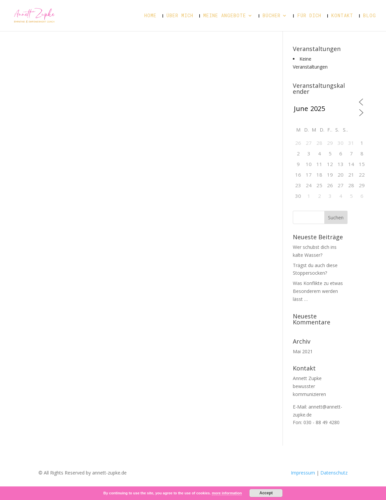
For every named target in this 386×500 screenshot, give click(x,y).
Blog (369, 16)
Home (150, 16)
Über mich (179, 16)
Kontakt (342, 16)
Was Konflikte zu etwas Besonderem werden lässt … (318, 291)
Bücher (272, 16)
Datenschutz (333, 473)
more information (227, 493)
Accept (266, 493)
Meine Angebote (224, 16)
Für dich (309, 16)
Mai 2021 (303, 351)
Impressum (303, 473)
